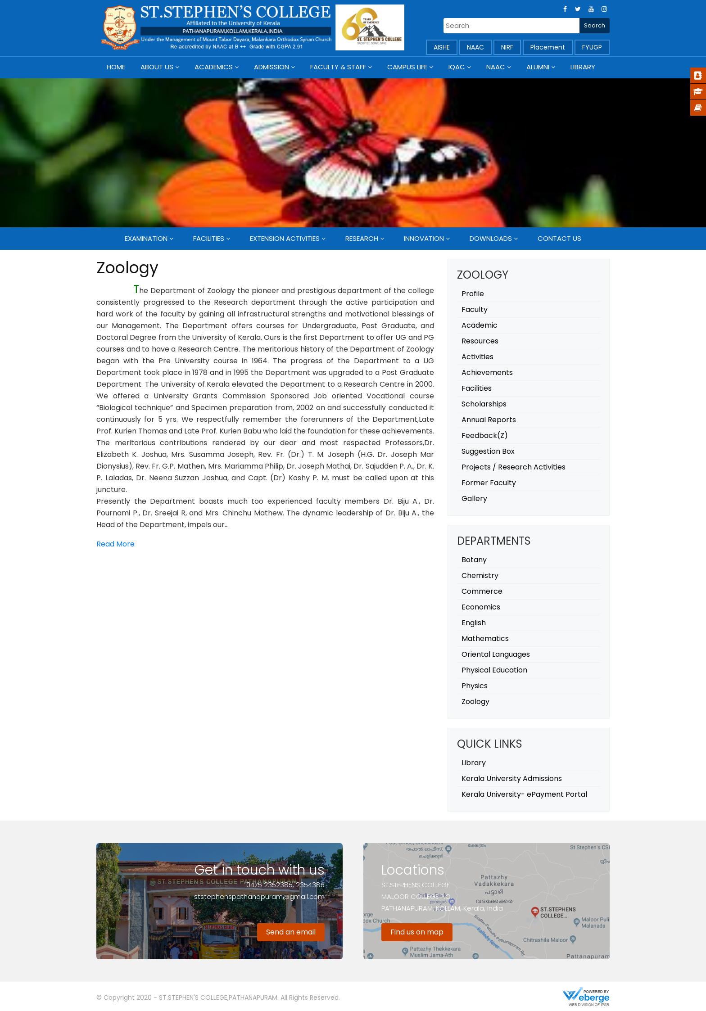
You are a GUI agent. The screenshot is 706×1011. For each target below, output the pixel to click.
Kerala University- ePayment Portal (524, 794)
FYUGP (592, 47)
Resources (480, 341)
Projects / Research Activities (514, 467)
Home (116, 67)
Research (361, 238)
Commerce (482, 591)
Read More (115, 544)
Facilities (208, 238)
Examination (146, 238)
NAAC (475, 47)
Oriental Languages (496, 654)
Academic (480, 325)
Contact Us (559, 238)
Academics (214, 67)
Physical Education (494, 670)
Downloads (491, 238)
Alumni (537, 67)
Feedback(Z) (485, 435)
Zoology (475, 701)
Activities (477, 357)
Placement (547, 47)
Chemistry (480, 575)
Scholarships (484, 404)
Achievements (487, 372)
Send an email (291, 932)
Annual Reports (489, 420)
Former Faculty (489, 483)
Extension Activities (285, 238)
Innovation (424, 238)
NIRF (507, 47)
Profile (473, 294)
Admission (271, 67)
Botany (474, 560)
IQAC (456, 67)
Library (582, 67)
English (474, 623)
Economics (481, 607)
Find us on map (417, 932)
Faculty (475, 309)
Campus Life (407, 67)
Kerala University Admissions (512, 778)
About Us (156, 67)
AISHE (442, 47)
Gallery (474, 498)
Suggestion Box (488, 451)
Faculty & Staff (338, 67)
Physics (475, 686)
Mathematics (485, 638)
